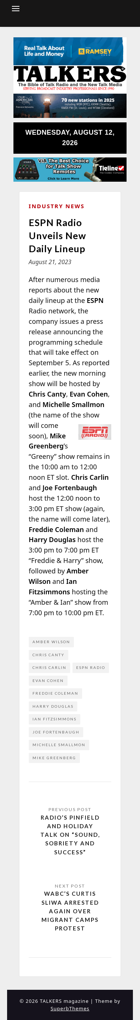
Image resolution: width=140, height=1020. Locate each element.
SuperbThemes (69, 1008)
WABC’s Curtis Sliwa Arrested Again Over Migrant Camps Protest (70, 911)
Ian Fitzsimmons (54, 719)
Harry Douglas (53, 706)
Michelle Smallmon (58, 744)
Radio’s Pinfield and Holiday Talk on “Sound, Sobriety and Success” (70, 834)
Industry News (57, 206)
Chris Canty (48, 655)
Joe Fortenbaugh (56, 732)
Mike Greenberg (54, 757)
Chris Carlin (49, 667)
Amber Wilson (51, 641)
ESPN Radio (90, 667)
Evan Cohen (48, 680)
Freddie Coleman (55, 693)
